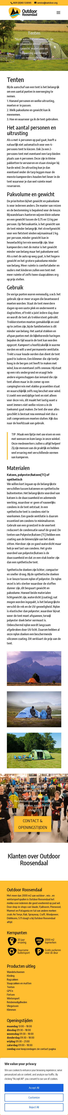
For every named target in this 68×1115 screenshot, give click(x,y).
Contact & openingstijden (32, 824)
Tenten (11, 987)
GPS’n (10, 990)
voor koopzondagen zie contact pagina (36, 1048)
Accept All (34, 1087)
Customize (34, 1097)
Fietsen (11, 994)
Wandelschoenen (15, 971)
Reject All (34, 1107)
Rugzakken (12, 979)
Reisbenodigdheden (17, 1002)
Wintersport (13, 998)
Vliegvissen (12, 1005)
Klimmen (11, 1009)
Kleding (11, 975)
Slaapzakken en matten (19, 983)
